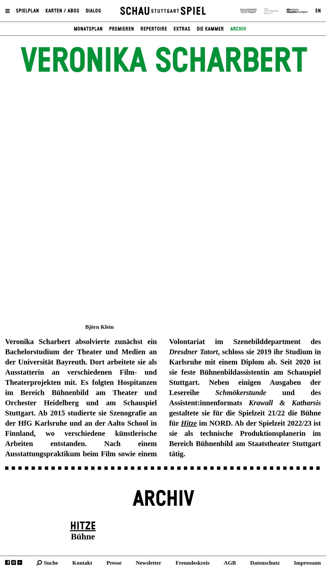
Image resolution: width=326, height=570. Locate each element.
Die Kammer (210, 29)
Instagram (13, 562)
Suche (51, 563)
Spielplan (27, 11)
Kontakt (82, 563)
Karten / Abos (62, 11)
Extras (181, 29)
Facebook (7, 562)
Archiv (238, 29)
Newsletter (148, 563)
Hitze (83, 526)
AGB (230, 563)
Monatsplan (88, 29)
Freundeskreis (192, 563)
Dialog (93, 11)
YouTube (19, 562)
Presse (113, 563)
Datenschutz (265, 563)
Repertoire (153, 29)
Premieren (121, 29)
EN (318, 11)
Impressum (307, 563)
